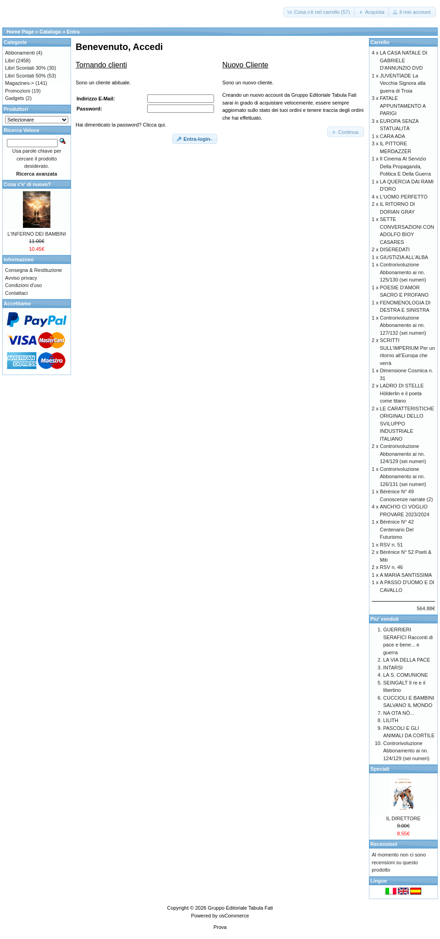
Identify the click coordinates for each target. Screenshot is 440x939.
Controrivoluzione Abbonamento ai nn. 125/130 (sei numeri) (403, 272)
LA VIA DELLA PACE (406, 660)
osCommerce (234, 915)
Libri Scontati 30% (25, 68)
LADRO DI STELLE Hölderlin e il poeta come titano (402, 393)
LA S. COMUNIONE (405, 675)
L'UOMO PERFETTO (404, 196)
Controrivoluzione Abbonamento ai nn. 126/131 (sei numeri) (403, 476)
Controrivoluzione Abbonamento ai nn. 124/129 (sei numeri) (403, 453)
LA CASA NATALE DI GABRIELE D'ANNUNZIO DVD (404, 60)
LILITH (390, 720)
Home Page (20, 31)
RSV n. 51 (391, 544)
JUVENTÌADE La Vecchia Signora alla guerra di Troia (403, 83)
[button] (319, 12)
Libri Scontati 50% (25, 75)
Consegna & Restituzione (33, 270)
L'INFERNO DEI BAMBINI (36, 234)
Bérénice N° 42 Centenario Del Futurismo (397, 529)
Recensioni (383, 844)
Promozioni (17, 91)
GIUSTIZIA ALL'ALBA (404, 257)
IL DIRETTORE (403, 818)
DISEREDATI (395, 249)
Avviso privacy (21, 278)
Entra (73, 31)
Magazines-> (19, 83)
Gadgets (14, 98)
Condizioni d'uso (23, 285)
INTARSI (393, 667)
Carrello (380, 42)
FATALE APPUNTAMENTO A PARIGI (403, 105)
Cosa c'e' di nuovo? (27, 184)
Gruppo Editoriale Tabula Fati (240, 908)
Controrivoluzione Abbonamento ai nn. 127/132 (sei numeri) (403, 325)
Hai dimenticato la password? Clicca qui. (121, 124)
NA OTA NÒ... (398, 713)
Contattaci (16, 293)
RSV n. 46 (391, 567)
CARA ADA (392, 136)
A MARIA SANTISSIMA (406, 575)
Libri (10, 60)
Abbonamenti (20, 52)
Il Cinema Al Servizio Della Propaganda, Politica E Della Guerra (405, 166)
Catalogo (50, 31)
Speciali (380, 769)
